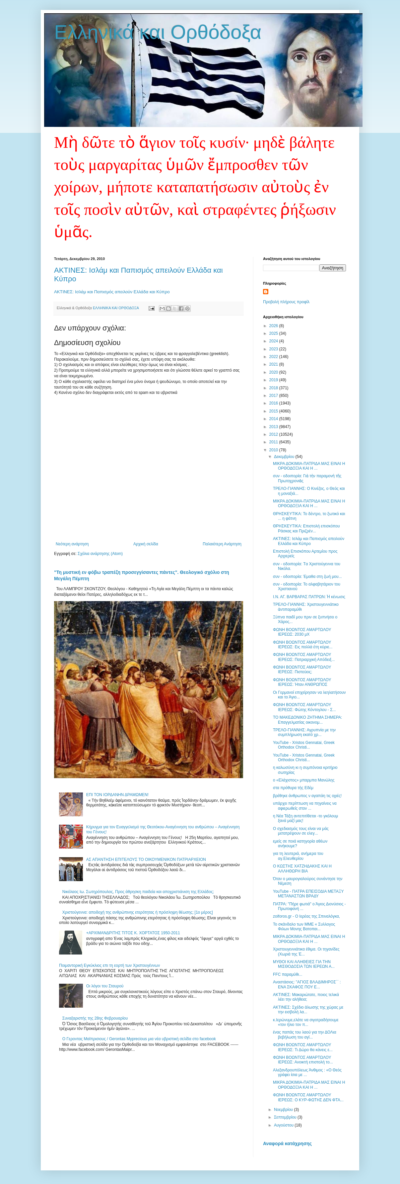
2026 (274, 325)
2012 (274, 434)
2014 (274, 418)
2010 (274, 450)
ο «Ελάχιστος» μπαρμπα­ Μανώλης (303, 780)
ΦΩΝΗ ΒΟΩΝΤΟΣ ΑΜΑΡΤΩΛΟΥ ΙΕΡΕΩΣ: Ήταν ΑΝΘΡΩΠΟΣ (302, 682)
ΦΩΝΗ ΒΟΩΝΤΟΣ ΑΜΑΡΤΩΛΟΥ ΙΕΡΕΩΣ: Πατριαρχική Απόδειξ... (304, 657)
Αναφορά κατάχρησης (287, 1143)
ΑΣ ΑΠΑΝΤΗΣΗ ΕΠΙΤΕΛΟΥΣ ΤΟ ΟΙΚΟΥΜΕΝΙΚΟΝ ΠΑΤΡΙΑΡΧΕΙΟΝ (146, 859)
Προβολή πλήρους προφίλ (286, 302)
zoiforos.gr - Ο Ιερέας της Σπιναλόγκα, (306, 916)
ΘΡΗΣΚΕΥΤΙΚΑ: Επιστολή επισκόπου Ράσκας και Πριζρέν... (306, 528)
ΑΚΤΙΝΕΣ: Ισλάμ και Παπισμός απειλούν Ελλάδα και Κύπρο (111, 291)
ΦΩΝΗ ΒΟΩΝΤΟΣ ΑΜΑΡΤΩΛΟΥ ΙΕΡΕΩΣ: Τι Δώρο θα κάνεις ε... (303, 1047)
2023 (274, 349)
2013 (274, 426)
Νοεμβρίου (284, 1109)
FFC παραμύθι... (287, 974)
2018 (274, 388)
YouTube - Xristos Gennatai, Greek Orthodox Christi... (304, 745)
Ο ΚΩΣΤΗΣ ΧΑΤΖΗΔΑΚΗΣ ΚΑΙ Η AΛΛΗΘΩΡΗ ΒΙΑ (302, 868)
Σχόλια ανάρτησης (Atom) (100, 553)
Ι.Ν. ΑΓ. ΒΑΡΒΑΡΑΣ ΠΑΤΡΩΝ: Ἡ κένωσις (309, 596)
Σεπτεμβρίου (286, 1117)
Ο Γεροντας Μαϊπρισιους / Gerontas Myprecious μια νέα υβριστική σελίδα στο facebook (139, 1039)
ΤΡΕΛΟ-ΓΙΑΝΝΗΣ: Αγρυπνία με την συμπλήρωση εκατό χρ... (304, 732)
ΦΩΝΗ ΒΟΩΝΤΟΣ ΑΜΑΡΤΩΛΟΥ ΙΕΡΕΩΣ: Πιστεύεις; (302, 669)
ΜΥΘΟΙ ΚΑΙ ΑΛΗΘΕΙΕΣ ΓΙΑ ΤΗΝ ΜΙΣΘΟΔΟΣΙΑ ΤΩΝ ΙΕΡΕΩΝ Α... (304, 964)
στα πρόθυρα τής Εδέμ (293, 787)
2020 (274, 372)
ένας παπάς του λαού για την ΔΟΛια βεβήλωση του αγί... (304, 1034)
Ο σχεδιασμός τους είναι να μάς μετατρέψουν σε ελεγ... (301, 831)
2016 (274, 403)
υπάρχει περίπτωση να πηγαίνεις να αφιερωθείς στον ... (305, 805)
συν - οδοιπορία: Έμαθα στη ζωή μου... (307, 576)
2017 (274, 395)
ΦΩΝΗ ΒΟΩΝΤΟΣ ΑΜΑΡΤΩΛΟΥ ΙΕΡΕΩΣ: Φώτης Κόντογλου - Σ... (304, 707)
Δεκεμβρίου (285, 456)
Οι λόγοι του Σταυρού (105, 986)
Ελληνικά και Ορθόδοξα (158, 32)
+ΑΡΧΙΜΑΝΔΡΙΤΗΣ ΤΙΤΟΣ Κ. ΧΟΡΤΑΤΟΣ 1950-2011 (133, 933)
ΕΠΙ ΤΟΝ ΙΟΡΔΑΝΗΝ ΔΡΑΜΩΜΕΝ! (117, 794)
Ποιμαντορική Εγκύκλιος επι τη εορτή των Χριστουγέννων (109, 965)
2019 (274, 380)
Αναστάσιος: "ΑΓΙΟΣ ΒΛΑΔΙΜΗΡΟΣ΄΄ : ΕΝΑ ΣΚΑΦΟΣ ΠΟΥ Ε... (307, 984)
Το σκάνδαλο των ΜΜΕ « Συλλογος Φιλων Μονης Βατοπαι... (304, 926)
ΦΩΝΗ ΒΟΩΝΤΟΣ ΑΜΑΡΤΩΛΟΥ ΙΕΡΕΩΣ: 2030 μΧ (302, 632)
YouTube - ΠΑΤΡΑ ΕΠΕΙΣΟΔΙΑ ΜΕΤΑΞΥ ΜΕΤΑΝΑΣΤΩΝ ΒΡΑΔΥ (308, 893)
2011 (274, 442)
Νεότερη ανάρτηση (72, 544)
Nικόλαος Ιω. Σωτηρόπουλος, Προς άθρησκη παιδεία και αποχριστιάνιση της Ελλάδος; (138, 891)
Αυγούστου (284, 1125)
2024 (274, 341)
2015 (274, 411)
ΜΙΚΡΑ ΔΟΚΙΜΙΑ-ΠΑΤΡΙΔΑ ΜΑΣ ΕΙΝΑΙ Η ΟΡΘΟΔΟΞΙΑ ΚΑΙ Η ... (309, 466)
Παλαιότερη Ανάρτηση (222, 544)
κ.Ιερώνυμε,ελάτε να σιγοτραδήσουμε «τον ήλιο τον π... (306, 1022)
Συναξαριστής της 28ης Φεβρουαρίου (95, 1018)
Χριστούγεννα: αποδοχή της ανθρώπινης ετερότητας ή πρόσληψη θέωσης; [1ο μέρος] (137, 912)
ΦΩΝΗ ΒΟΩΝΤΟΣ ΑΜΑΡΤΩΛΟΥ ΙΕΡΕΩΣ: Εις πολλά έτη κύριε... (302, 644)
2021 (274, 364)
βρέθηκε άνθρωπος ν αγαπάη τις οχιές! (307, 795)
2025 (274, 333)
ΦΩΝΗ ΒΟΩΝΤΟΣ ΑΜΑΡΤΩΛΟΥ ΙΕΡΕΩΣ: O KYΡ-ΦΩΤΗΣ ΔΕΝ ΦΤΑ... (308, 1097)
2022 (274, 356)
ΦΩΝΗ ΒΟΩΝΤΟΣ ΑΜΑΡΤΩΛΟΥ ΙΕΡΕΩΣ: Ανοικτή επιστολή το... (303, 1059)
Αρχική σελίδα (145, 544)
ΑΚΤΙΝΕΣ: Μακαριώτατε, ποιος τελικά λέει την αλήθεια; (306, 997)
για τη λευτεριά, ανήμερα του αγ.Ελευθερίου (298, 856)
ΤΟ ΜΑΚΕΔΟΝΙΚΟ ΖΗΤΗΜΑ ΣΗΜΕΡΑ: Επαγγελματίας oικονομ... (307, 719)
